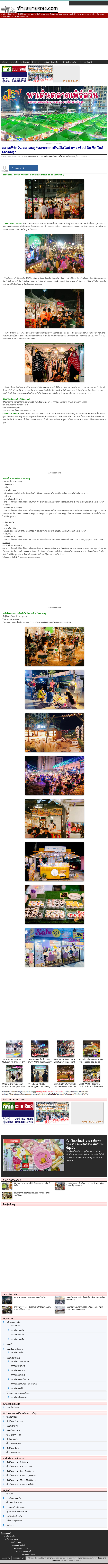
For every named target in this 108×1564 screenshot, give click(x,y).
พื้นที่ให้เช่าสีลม (12, 1448)
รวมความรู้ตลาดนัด (12, 1180)
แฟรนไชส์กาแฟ (12, 1408)
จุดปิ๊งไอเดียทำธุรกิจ (14, 1516)
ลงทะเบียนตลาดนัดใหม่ (21, 1548)
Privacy (80, 1558)
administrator (33, 156)
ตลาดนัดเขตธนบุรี (70, 156)
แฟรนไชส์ (25, 62)
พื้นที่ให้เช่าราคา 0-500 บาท (17, 1462)
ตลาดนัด (14, 62)
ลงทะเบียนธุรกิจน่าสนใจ (24, 1551)
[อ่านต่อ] (69, 1161)
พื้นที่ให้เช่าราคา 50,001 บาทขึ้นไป (20, 1485)
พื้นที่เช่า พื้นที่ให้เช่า (14, 1503)
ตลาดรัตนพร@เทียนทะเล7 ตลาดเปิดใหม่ (30, 1297)
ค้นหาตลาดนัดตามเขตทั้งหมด (18, 1394)
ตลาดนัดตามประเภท (14, 1349)
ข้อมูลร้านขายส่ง (16, 1542)
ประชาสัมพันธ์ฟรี (85, 62)
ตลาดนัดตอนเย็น (17, 1335)
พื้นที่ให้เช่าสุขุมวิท (13, 1444)
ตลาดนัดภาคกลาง (18, 1370)
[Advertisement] (54, 39)
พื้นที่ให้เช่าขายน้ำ (13, 1435)
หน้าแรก (5, 62)
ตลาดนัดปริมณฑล (18, 1366)
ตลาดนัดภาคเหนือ (18, 1375)
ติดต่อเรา (10, 1525)
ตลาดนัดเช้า (15, 1326)
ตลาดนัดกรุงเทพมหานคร (21, 1361)
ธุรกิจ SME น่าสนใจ (68, 62)
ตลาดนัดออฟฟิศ (17, 1352)
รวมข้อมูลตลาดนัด (13, 1498)
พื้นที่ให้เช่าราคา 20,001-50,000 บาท (21, 1480)
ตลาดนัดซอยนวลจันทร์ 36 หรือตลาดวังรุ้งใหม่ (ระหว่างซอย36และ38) (85, 1308)
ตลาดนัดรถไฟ (12, 1426)
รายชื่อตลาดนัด (9, 1536)
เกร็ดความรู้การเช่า (14, 1521)
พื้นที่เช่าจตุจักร (12, 1439)
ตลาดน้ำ (9, 1345)
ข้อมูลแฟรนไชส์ (6, 1533)
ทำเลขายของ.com (51, 1558)
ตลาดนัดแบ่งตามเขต (19, 1397)
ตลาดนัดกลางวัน (17, 1330)
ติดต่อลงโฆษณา (18, 1558)
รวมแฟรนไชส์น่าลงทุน (15, 1507)
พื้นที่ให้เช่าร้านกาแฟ (14, 1421)
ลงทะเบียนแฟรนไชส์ (18, 1545)
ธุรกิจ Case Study (11, 1539)
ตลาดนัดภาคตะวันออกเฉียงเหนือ (24, 1384)
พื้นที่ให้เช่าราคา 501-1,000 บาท (19, 1467)
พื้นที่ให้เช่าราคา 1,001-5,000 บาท (20, 1471)
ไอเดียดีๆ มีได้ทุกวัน (51, 62)
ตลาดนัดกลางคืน (55, 156)
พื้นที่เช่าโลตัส (11, 1417)
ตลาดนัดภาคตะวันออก (20, 1379)
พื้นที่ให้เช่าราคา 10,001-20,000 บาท (21, 1476)
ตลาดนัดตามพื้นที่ (13, 1358)
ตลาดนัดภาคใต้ (17, 1388)
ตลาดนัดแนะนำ (10, 1294)
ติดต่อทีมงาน (6, 1558)
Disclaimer (64, 1561)
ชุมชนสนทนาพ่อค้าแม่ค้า (16, 1512)
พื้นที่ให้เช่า (36, 62)
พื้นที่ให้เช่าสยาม (13, 1453)
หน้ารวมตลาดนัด (13, 1322)
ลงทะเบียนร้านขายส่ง (28, 1554)
